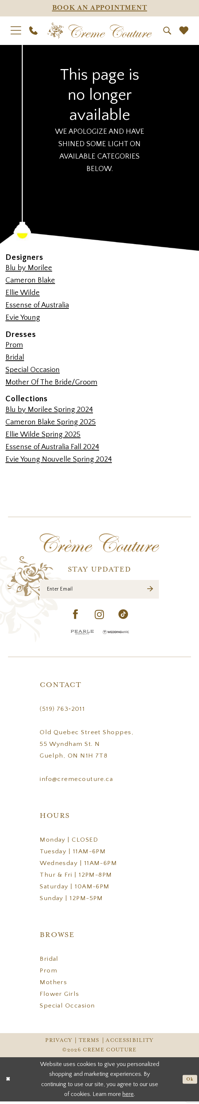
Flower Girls (59, 997)
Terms (89, 1043)
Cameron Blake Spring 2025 (50, 422)
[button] (16, 30)
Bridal (14, 357)
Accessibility (129, 1043)
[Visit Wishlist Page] (183, 30)
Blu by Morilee (28, 268)
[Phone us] (33, 30)
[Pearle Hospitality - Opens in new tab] (82, 635)
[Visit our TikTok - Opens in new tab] (123, 618)
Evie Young (22, 318)
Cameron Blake (30, 280)
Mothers (53, 985)
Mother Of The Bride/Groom (51, 382)
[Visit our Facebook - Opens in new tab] (75, 618)
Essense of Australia (37, 305)
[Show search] (167, 31)
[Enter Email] (99, 591)
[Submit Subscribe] (149, 590)
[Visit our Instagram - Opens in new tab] (99, 618)
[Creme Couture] (99, 31)
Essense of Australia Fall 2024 (52, 447)
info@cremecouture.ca (76, 782)
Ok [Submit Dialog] (188, 1082)
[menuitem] (16, 30)
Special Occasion (32, 370)
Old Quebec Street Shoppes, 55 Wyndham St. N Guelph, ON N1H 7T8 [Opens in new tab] (87, 747)
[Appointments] (99, 8)
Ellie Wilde (22, 293)
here (128, 1096)
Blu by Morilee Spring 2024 (49, 410)
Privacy (58, 1043)
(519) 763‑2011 (62, 712)
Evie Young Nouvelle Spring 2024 (58, 459)
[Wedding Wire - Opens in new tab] (116, 635)
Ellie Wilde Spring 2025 (43, 434)
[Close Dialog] (9, 1082)
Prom (14, 345)
